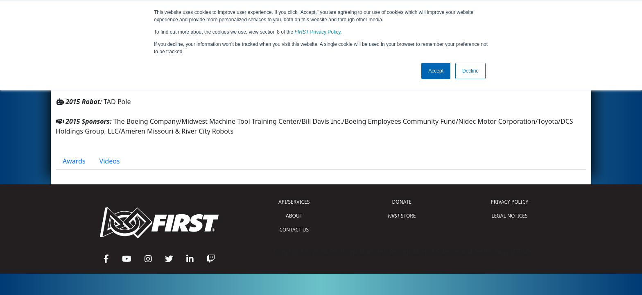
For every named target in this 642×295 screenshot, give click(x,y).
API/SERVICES (294, 201)
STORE (402, 215)
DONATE (401, 201)
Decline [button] (470, 71)
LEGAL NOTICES (509, 215)
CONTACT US (294, 229)
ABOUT (294, 215)
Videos (109, 161)
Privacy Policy (318, 32)
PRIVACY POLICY (509, 201)
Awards (74, 161)
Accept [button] (435, 71)
